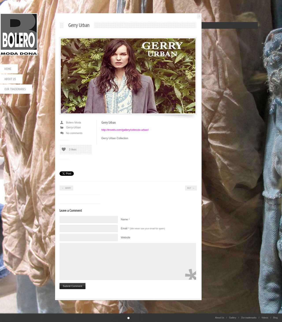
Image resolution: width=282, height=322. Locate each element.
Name (125, 219)
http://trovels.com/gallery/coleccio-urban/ (125, 129)
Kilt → (191, 188)
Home (7, 69)
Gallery (232, 317)
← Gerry (66, 188)
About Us (10, 79)
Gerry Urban (108, 122)
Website (125, 237)
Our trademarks (15, 89)
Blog (275, 317)
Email (143, 228)
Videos (265, 317)
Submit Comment (72, 286)
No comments (74, 133)
